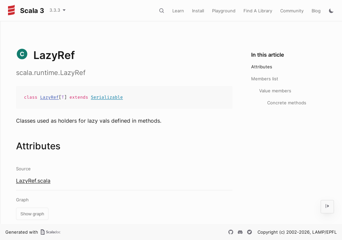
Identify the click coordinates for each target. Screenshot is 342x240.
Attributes (261, 66)
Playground (223, 10)
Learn (178, 10)
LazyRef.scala (33, 180)
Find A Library (257, 10)
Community (292, 10)
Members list (264, 78)
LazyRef (49, 97)
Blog (316, 10)
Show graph (32, 213)
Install (198, 10)
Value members (275, 90)
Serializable (107, 97)
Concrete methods (286, 102)
